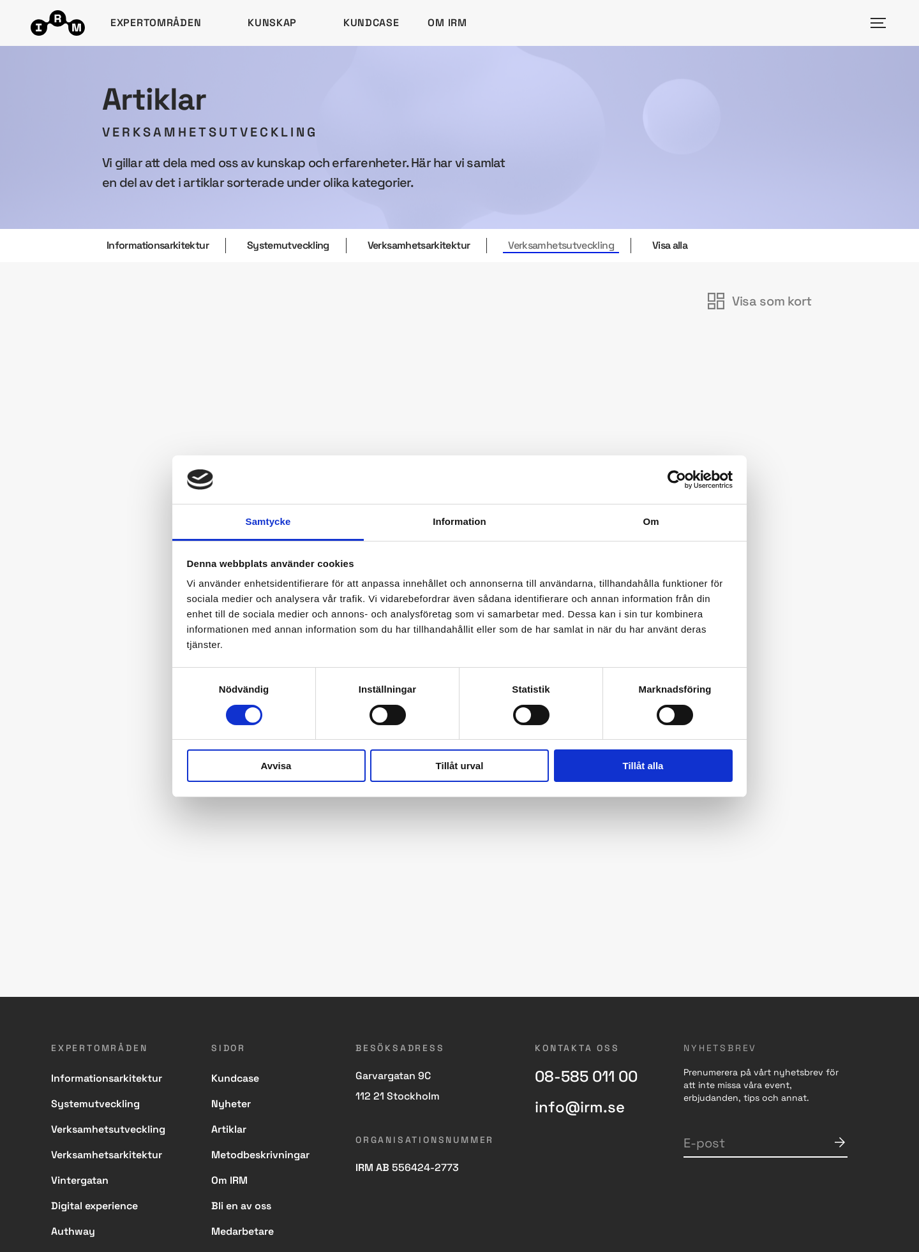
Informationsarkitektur (158, 245)
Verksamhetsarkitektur (419, 245)
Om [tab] (651, 521)
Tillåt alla (643, 765)
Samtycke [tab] (268, 521)
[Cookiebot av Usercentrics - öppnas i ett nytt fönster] (677, 479)
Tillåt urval (460, 765)
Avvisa (276, 765)
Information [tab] (459, 521)
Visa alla (669, 245)
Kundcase (371, 22)
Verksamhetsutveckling (561, 245)
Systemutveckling (288, 245)
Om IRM (447, 22)
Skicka (840, 1142)
